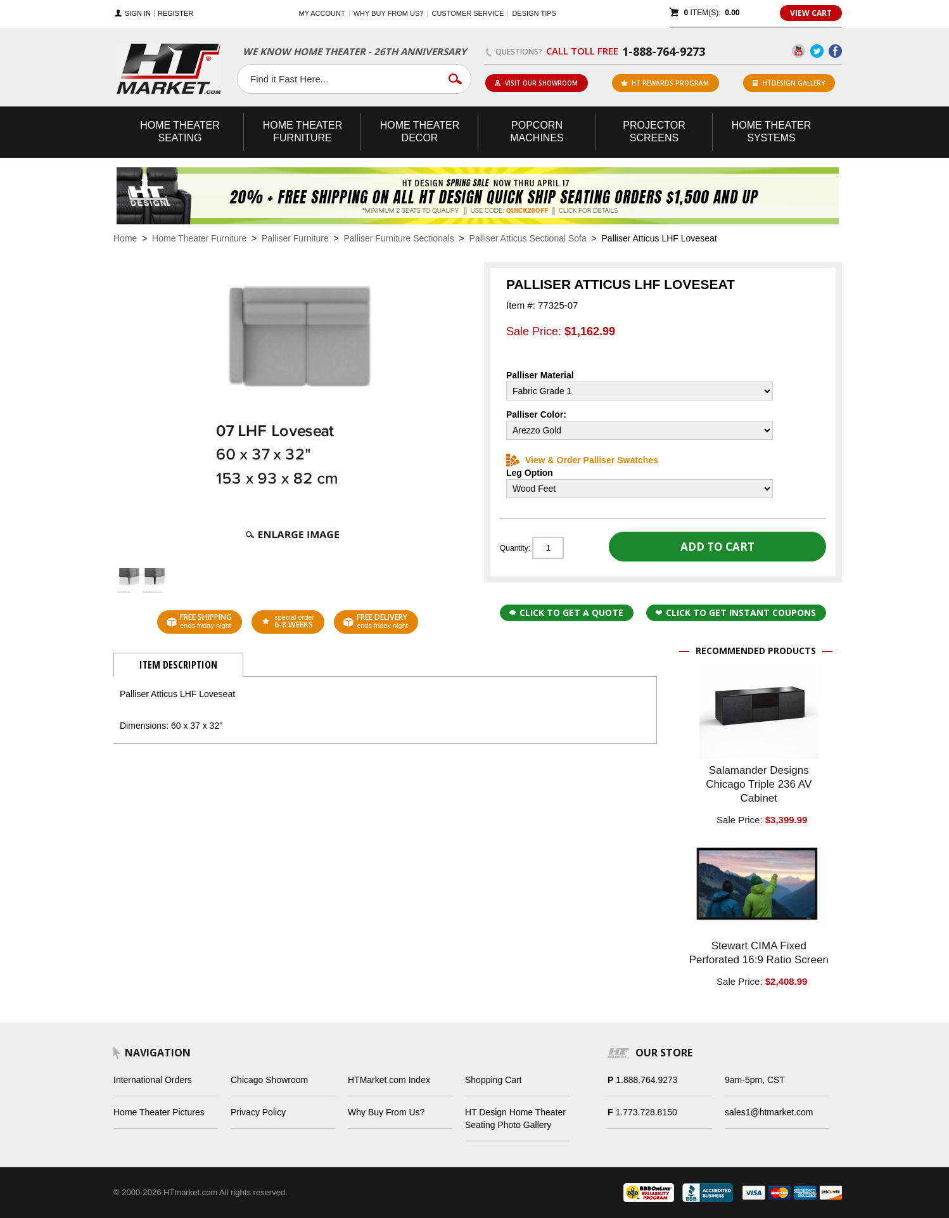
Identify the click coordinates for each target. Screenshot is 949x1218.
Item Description (178, 665)
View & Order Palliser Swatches (582, 460)
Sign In (138, 13)
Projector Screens (654, 131)
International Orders (152, 1080)
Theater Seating (180, 131)
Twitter (817, 51)
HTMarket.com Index (389, 1080)
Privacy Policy (258, 1112)
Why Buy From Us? (386, 1112)
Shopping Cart (493, 1080)
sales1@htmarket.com (769, 1112)
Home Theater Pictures (159, 1112)
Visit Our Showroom (536, 83)
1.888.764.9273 (646, 1080)
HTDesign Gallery (789, 83)
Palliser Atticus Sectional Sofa (528, 238)
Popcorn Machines (536, 131)
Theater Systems (772, 131)
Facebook (835, 51)
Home (125, 238)
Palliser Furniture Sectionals (399, 238)
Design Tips (534, 13)
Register (175, 13)
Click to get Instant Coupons (736, 612)
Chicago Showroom (269, 1080)
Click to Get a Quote (566, 612)
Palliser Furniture (295, 238)
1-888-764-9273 (663, 51)
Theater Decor (420, 131)
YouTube (798, 51)
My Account (322, 13)
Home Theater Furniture (199, 238)
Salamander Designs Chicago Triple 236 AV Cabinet (759, 784)
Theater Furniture (303, 131)
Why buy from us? (388, 13)
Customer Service (467, 13)
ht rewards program (665, 83)
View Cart (811, 13)
